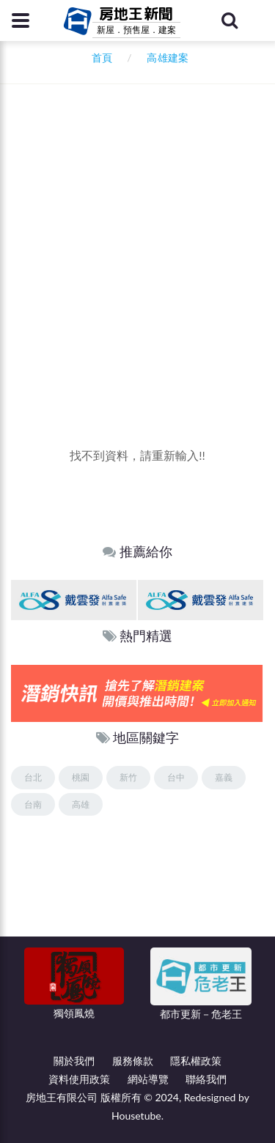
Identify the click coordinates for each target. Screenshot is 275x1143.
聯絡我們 (206, 1079)
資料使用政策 (79, 1079)
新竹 (128, 777)
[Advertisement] (137, 287)
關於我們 (74, 1060)
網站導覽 (148, 1079)
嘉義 (223, 777)
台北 (33, 777)
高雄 (80, 804)
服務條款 (132, 1060)
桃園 (80, 777)
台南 (33, 804)
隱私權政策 (195, 1060)
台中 (176, 777)
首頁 (99, 57)
